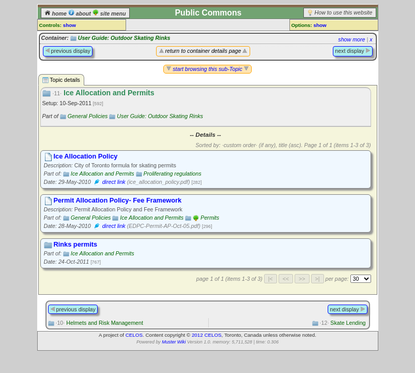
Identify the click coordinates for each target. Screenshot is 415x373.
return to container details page (203, 51)
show (69, 25)
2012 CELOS (207, 335)
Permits (210, 217)
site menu (109, 13)
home (56, 13)
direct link (114, 182)
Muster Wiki (174, 342)
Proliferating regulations (173, 173)
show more (351, 39)
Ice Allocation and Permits (102, 173)
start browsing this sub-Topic (207, 69)
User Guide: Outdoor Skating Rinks (124, 38)
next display (352, 51)
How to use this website (344, 12)
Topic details (61, 80)
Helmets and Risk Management (99, 323)
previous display (67, 51)
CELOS (134, 335)
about (80, 13)
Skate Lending (343, 323)
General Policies (88, 116)
